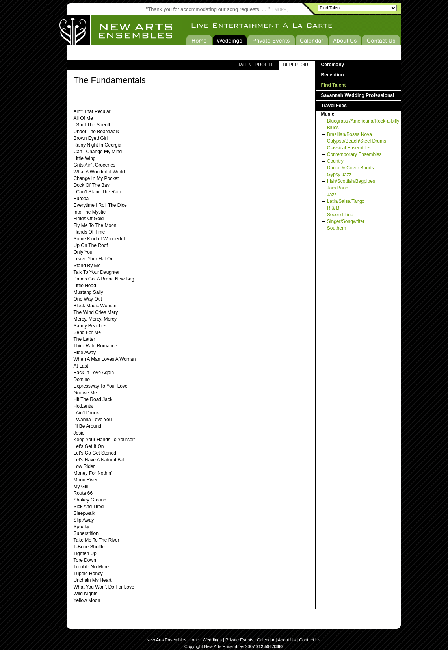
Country (335, 161)
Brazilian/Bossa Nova (349, 134)
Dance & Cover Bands (350, 168)
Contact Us (309, 639)
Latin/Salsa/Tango (345, 201)
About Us (287, 639)
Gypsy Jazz (339, 174)
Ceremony (332, 64)
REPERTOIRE (297, 64)
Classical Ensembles (349, 147)
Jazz (332, 194)
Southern (336, 228)
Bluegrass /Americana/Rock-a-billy (363, 121)
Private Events (239, 639)
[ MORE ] (280, 9)
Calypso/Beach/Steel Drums (356, 141)
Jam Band (337, 188)
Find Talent (333, 85)
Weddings (212, 639)
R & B (333, 208)
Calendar (266, 639)
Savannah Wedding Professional (357, 95)
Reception (332, 75)
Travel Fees (334, 105)
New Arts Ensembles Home (172, 639)
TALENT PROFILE (256, 64)
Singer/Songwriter (345, 221)
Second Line (340, 214)
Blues (333, 127)
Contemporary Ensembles (354, 154)
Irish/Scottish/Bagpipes (351, 181)
